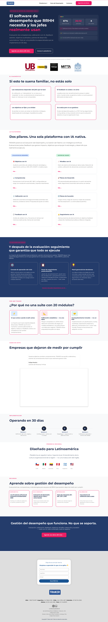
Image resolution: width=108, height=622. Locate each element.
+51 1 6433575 (63, 602)
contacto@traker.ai (54, 608)
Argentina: (40, 600)
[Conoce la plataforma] (44, 51)
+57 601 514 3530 (77, 600)
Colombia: (69, 600)
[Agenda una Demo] (84, 3)
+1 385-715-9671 (33, 600)
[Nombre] (53, 569)
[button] (43, 3)
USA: (27, 600)
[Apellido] (53, 573)
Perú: (58, 602)
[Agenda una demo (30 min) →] (21, 51)
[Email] (53, 577)
